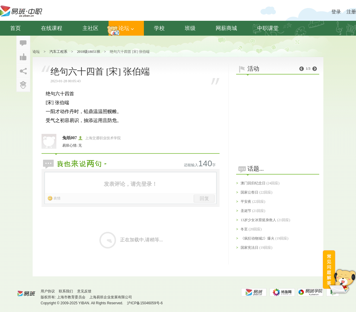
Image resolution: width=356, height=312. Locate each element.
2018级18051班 (88, 52)
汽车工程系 (58, 52)
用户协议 (48, 291)
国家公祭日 (249, 192)
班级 (190, 28)
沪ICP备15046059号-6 (145, 303)
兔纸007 (69, 138)
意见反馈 (84, 291)
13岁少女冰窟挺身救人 (258, 220)
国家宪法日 (249, 248)
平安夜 (246, 201)
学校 (159, 28)
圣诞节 (246, 211)
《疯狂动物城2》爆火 (257, 238)
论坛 (126, 28)
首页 (15, 28)
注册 (351, 11)
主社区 (90, 28)
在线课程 (51, 28)
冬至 (244, 229)
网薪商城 (226, 28)
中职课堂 (268, 28)
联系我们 (66, 291)
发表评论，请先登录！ (130, 184)
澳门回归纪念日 (253, 183)
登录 (336, 11)
